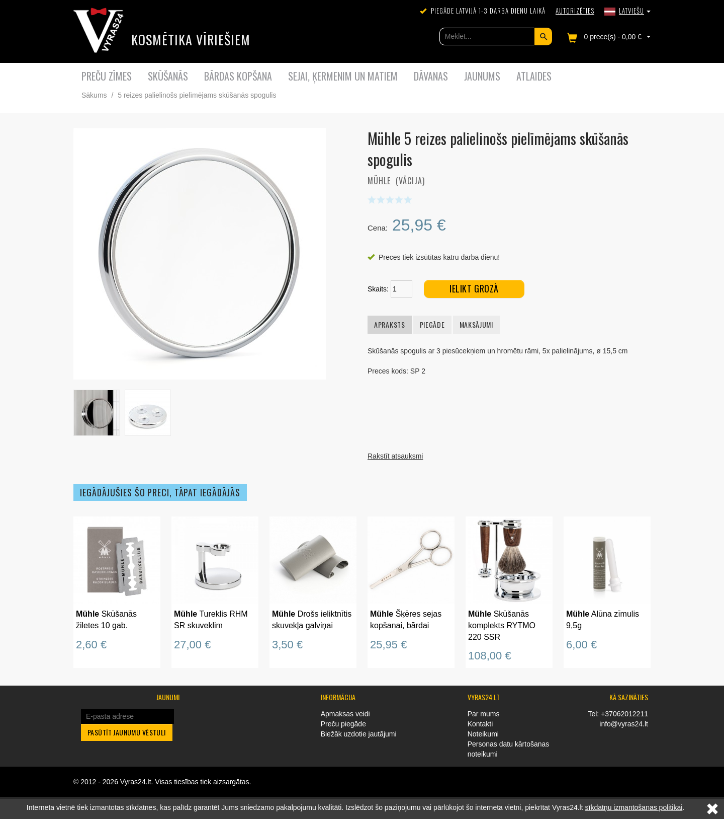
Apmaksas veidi (345, 714)
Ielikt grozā (473, 288)
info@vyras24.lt (623, 724)
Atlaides (534, 76)
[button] (627, 11)
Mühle (379, 181)
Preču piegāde (343, 724)
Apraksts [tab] (389, 324)
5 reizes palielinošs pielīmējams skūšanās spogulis (197, 95)
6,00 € (581, 644)
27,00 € (192, 644)
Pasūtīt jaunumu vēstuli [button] (126, 732)
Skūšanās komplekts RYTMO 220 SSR (501, 625)
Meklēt (543, 36)
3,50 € (287, 644)
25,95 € (388, 644)
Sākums (94, 95)
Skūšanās (168, 76)
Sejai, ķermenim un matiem (343, 76)
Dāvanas (431, 76)
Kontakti (480, 724)
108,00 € (489, 655)
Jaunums (482, 76)
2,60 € (91, 644)
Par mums (484, 714)
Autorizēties (575, 11)
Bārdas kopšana (238, 76)
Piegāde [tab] (432, 324)
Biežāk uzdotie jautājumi (359, 734)
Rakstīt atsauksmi (395, 456)
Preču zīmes (106, 76)
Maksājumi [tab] (476, 324)
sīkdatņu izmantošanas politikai (634, 807)
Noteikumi (483, 734)
